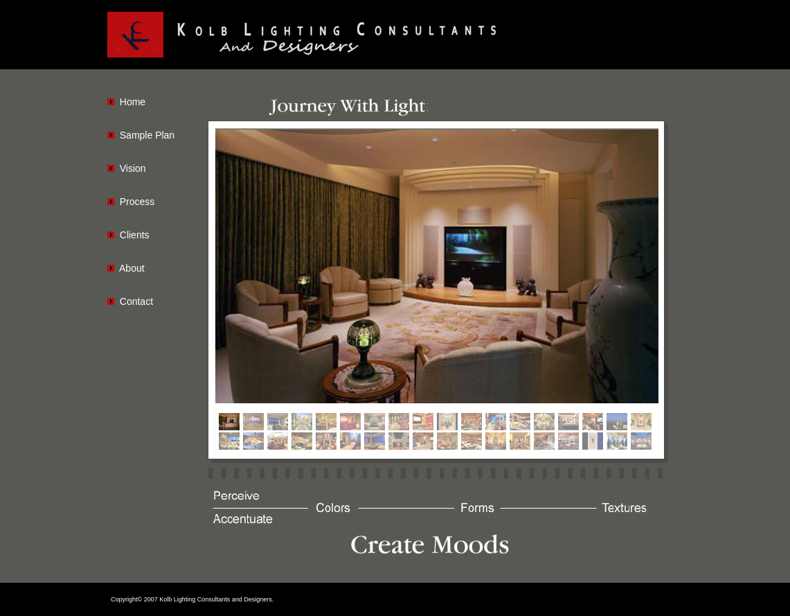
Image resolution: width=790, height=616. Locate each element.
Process (137, 201)
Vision (133, 168)
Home (132, 101)
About (132, 268)
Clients (135, 234)
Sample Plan (147, 135)
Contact (136, 301)
